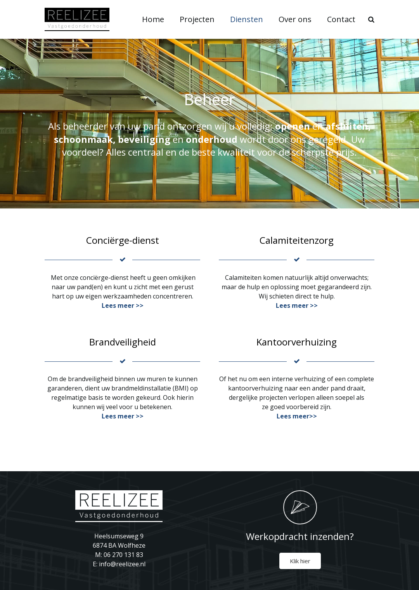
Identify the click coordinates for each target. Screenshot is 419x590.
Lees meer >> (123, 305)
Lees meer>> (297, 416)
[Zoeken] (376, 19)
